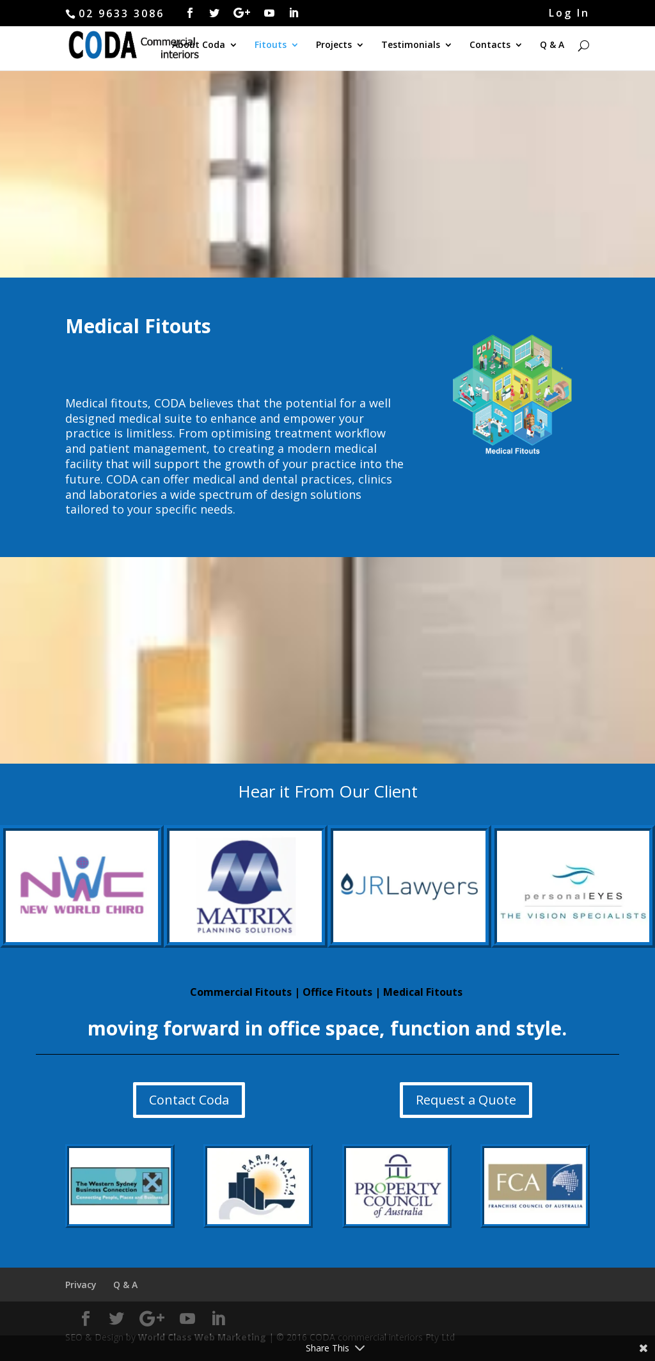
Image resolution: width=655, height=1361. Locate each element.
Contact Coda (189, 1099)
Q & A (552, 45)
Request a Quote (466, 1099)
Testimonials (410, 45)
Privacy (81, 1284)
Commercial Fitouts (241, 992)
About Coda (198, 45)
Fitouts (271, 45)
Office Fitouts (337, 992)
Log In (569, 14)
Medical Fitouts (422, 992)
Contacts (490, 45)
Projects (334, 45)
